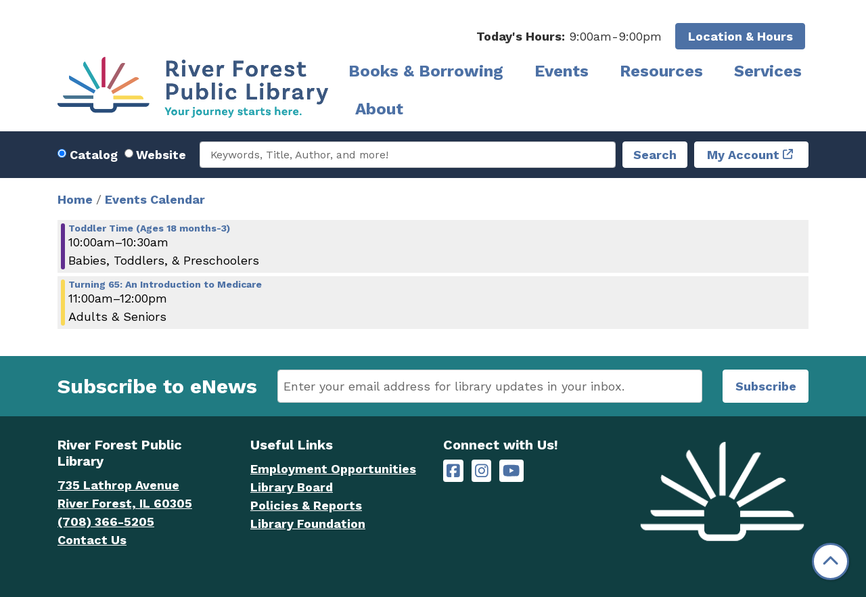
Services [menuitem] (768, 71)
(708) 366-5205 (106, 521)
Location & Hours (740, 36)
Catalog (94, 155)
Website (161, 155)
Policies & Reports (306, 505)
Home (75, 199)
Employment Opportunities (333, 469)
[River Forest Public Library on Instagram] (482, 471)
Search (655, 155)
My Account (743, 155)
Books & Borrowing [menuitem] (425, 71)
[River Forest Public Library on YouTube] (511, 471)
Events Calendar (155, 199)
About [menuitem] (379, 109)
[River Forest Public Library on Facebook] (453, 471)
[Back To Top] (830, 561)
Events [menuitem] (561, 71)
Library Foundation (307, 523)
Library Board (291, 487)
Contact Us (92, 540)
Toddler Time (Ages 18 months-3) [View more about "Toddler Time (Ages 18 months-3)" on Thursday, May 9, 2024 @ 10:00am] (149, 228)
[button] (569, 36)
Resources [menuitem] (661, 71)
